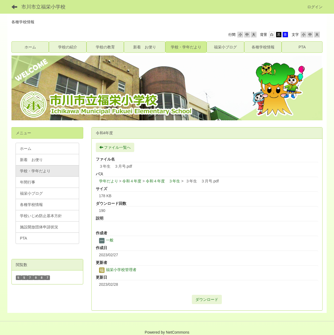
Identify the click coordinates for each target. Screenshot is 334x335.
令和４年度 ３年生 (163, 181)
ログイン (315, 7)
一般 (106, 240)
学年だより (108, 181)
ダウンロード (206, 299)
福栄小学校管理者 (118, 269)
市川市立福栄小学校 (43, 7)
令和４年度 (131, 181)
